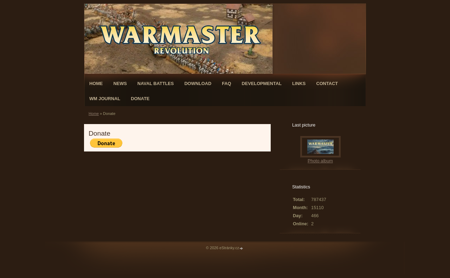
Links (299, 83)
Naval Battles (155, 83)
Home (96, 83)
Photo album (320, 160)
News (120, 83)
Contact (327, 83)
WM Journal (104, 98)
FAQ (226, 83)
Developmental (262, 83)
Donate (140, 98)
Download (197, 83)
